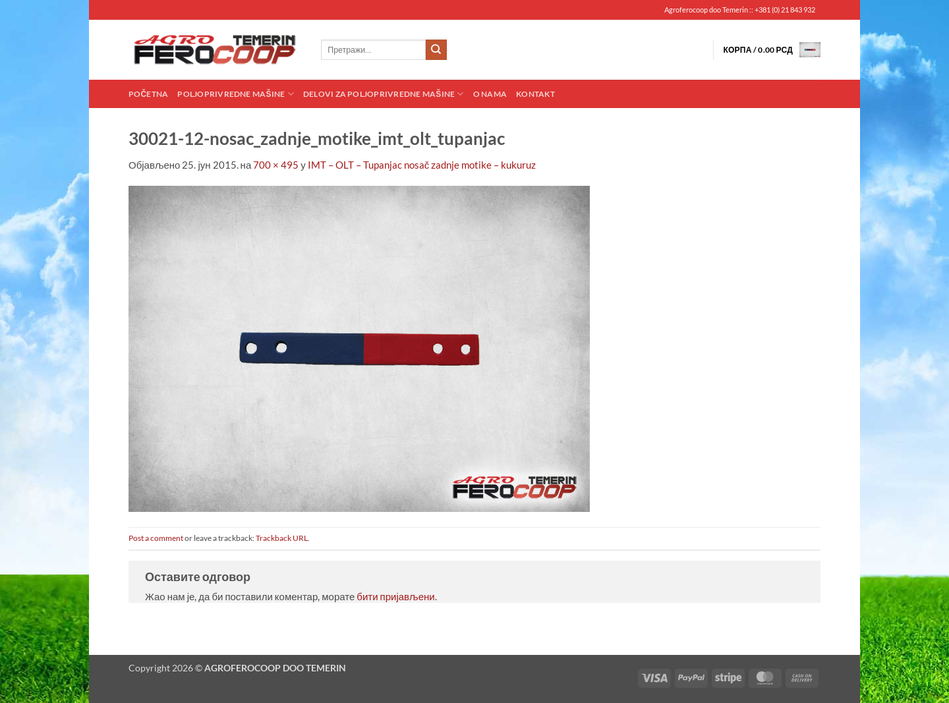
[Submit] (436, 50)
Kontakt (535, 94)
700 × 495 (276, 165)
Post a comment (156, 538)
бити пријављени (395, 596)
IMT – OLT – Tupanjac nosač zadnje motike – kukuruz (422, 165)
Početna (148, 94)
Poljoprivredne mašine (235, 94)
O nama (490, 94)
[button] (771, 50)
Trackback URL (282, 538)
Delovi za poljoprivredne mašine (383, 94)
